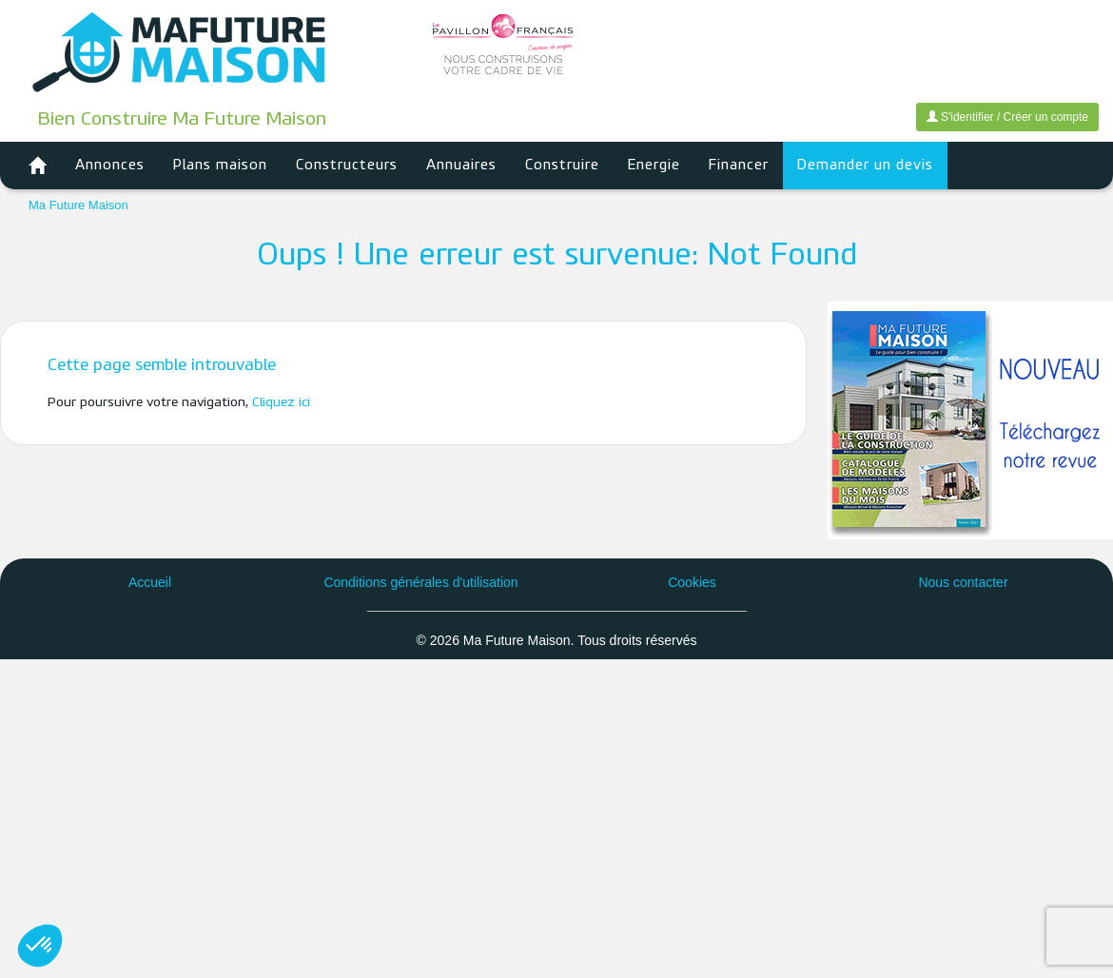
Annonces (110, 165)
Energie (654, 165)
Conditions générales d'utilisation (420, 582)
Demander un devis (865, 165)
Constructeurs (347, 165)
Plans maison (220, 165)
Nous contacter (962, 582)
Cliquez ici (281, 403)
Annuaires (461, 165)
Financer (739, 165)
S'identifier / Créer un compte (1007, 117)
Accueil (149, 582)
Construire (562, 165)
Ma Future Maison (78, 205)
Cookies (692, 582)
